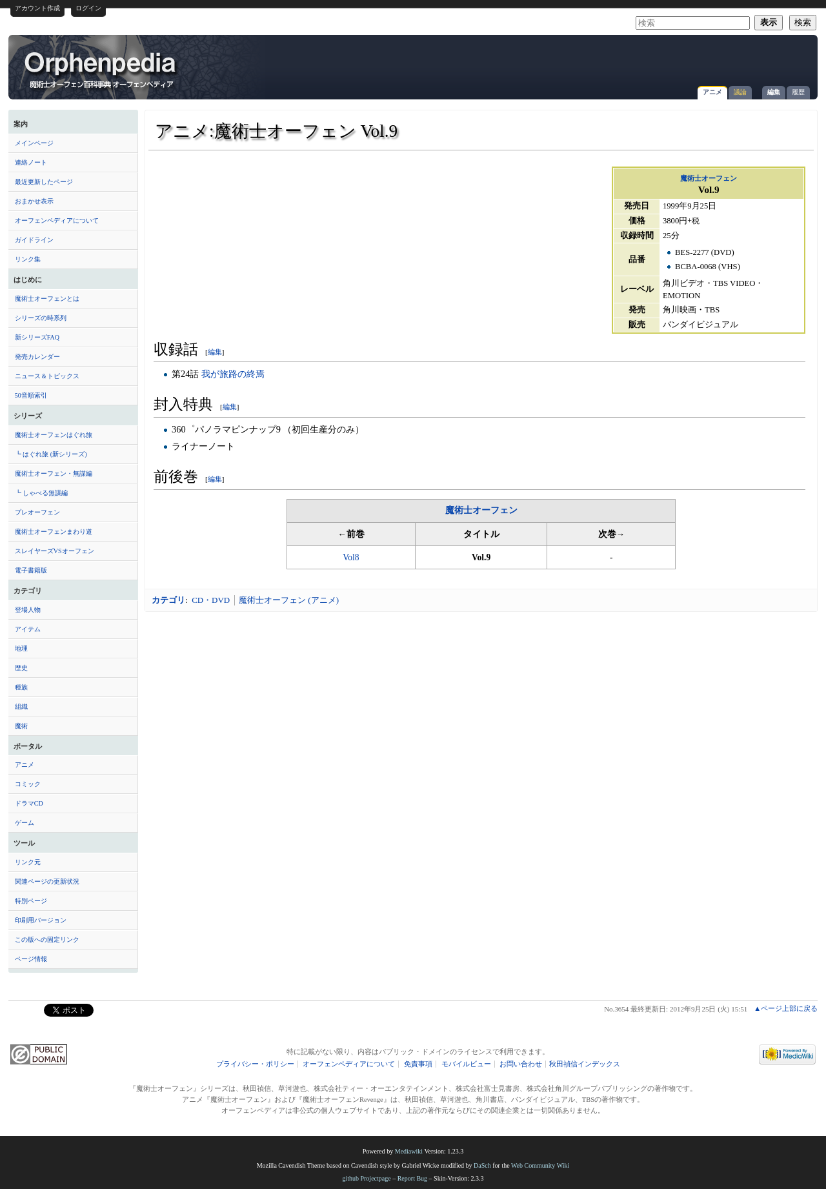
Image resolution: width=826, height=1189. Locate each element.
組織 (21, 706)
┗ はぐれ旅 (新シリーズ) (51, 454)
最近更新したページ (44, 181)
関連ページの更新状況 (47, 881)
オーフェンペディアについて (57, 220)
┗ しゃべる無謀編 (41, 492)
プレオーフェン (37, 512)
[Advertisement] (660, 60)
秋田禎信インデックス (584, 1064)
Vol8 (351, 557)
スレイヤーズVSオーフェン (54, 550)
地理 (21, 648)
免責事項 (418, 1064)
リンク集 (28, 259)
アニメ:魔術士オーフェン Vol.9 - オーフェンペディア (101, 69)
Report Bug (412, 1178)
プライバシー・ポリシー (255, 1064)
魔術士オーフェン (708, 178)
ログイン (88, 8)
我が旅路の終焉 (233, 374)
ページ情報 (31, 958)
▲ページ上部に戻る (786, 1008)
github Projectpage (366, 1178)
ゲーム (24, 822)
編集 (773, 92)
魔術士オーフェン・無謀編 (53, 473)
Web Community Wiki (540, 1165)
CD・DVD (211, 600)
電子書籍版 (31, 570)
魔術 (21, 725)
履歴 (798, 92)
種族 (21, 687)
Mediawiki (409, 1151)
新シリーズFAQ (37, 337)
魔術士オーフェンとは (47, 298)
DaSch (482, 1165)
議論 (740, 92)
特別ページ (31, 900)
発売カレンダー (37, 356)
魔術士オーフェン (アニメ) (289, 600)
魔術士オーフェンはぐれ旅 (53, 434)
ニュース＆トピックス (47, 376)
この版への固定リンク (47, 939)
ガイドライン (34, 239)
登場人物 (28, 609)
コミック (28, 784)
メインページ (34, 143)
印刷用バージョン (40, 920)
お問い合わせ (520, 1064)
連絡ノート (31, 162)
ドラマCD (29, 803)
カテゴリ (168, 600)
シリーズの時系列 (40, 317)
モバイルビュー (466, 1064)
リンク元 (28, 862)
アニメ (712, 92)
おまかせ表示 (34, 201)
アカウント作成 (37, 8)
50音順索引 (31, 395)
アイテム (28, 629)
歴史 (21, 667)
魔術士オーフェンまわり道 (53, 531)
